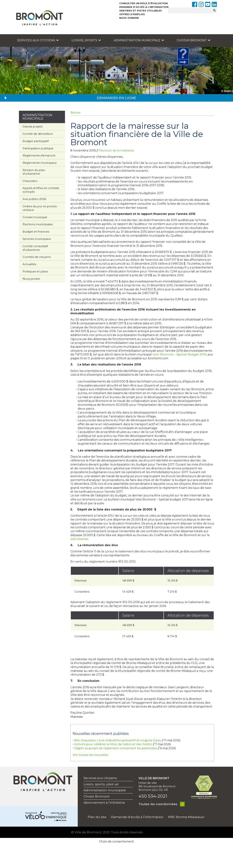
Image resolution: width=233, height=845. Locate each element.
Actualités (29, 264)
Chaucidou (30, 181)
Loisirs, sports (86, 40)
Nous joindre (129, 17)
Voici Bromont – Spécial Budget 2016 (179, 354)
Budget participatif (36, 141)
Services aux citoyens (38, 40)
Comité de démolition (38, 133)
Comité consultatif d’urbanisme (35, 247)
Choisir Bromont (193, 40)
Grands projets (32, 126)
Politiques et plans (35, 271)
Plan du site (97, 817)
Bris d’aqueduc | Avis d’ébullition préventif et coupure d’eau (117, 740)
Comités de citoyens (37, 257)
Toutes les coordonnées (158, 804)
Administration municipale (139, 40)
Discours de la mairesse (116, 150)
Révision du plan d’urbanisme (34, 171)
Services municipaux (37, 239)
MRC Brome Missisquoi (186, 817)
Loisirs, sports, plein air (101, 784)
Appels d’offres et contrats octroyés (41, 189)
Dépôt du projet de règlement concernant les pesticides (115, 748)
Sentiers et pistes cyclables (140, 10)
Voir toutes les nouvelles (90, 755)
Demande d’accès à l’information (144, 6)
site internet (79, 539)
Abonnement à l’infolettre (104, 802)
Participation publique (38, 148)
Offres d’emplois (132, 14)
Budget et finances (36, 231)
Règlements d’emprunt (39, 155)
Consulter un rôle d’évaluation (143, 3)
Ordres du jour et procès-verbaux (40, 208)
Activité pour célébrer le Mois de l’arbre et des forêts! (113, 744)
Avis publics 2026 (34, 199)
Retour (75, 112)
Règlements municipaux (40, 162)
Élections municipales (38, 224)
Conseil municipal (35, 217)
